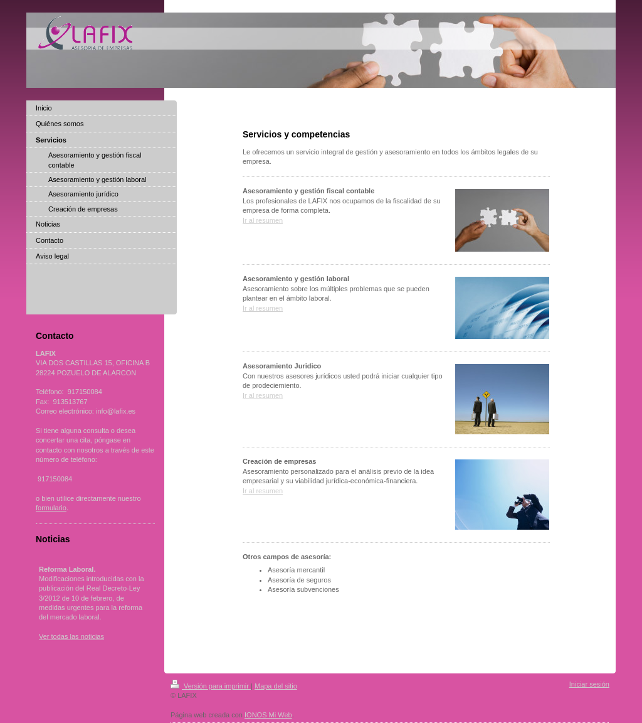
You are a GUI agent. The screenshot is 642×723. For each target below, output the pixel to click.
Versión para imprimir (211, 686)
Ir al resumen (263, 220)
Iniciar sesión (589, 684)
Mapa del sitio (276, 686)
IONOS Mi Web (268, 715)
